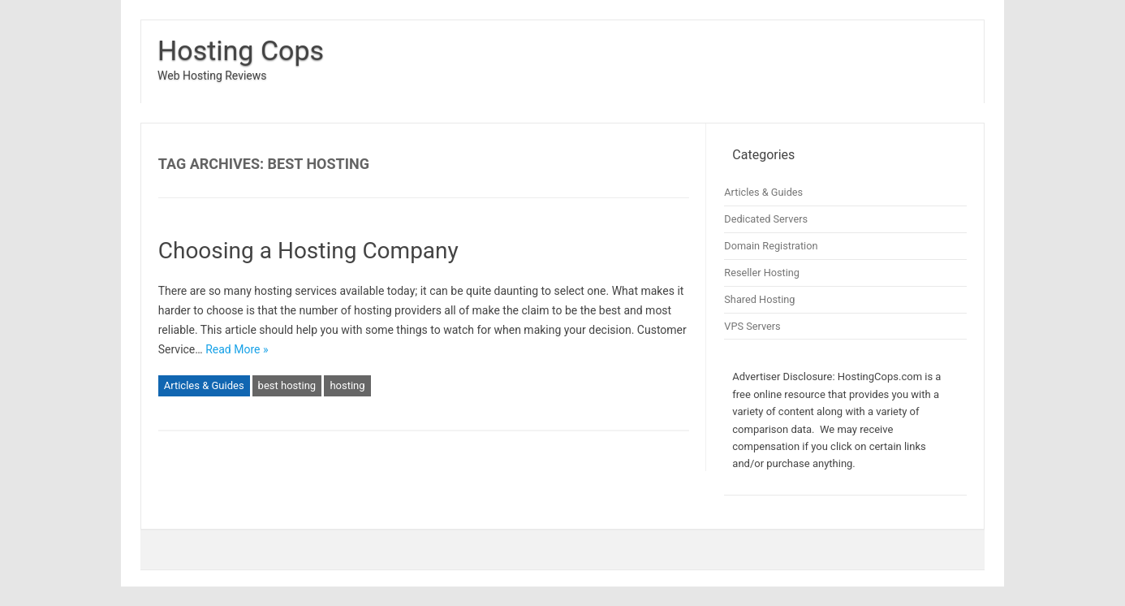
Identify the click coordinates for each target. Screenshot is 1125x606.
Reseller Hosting (762, 272)
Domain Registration (770, 246)
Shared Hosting (759, 299)
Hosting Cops (240, 50)
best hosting (287, 385)
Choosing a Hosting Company (308, 250)
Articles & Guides (204, 385)
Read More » (236, 349)
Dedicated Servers (766, 219)
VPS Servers (752, 326)
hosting (347, 385)
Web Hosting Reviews (212, 75)
